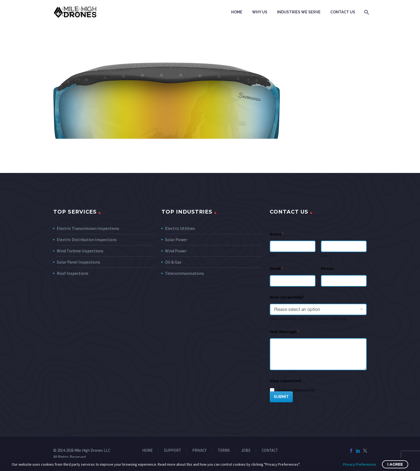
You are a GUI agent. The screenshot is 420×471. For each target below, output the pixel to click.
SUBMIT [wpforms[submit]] (281, 397)
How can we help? (287, 297)
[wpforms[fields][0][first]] (293, 246)
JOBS (245, 451)
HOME (147, 451)
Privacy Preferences (359, 464)
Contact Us (342, 12)
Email (276, 268)
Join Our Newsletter (296, 390)
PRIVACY (199, 451)
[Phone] (344, 281)
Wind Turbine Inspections (80, 250)
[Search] (366, 12)
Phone (327, 268)
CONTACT (270, 451)
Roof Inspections (72, 273)
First (273, 255)
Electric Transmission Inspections (88, 228)
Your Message (284, 331)
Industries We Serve (299, 12)
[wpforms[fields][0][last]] (344, 246)
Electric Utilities (180, 228)
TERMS (224, 451)
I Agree (395, 464)
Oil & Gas (173, 262)
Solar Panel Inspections (78, 262)
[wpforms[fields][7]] (318, 309)
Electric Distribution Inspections (87, 239)
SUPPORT (172, 451)
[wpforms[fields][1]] (293, 281)
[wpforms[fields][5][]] (272, 390)
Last (324, 255)
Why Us (259, 12)
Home (236, 12)
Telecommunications (184, 273)
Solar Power (176, 239)
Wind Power (176, 250)
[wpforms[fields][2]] (318, 354)
